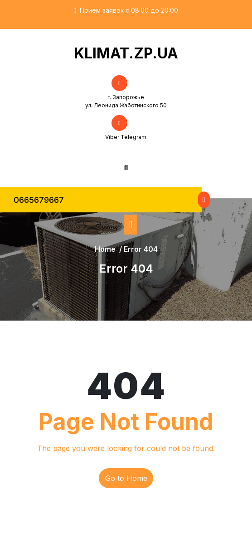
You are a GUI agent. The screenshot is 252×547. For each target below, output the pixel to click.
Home (105, 249)
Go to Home (126, 478)
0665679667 (39, 200)
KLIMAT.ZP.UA (126, 53)
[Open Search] (126, 167)
